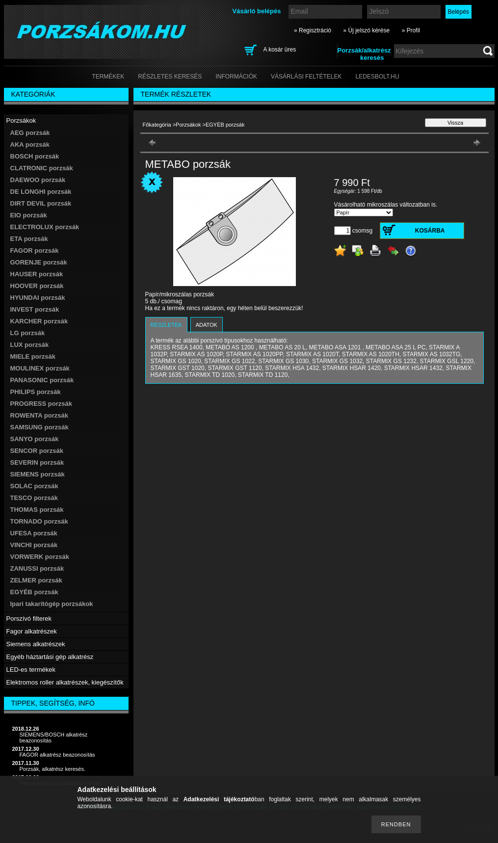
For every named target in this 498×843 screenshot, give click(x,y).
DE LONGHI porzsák (41, 191)
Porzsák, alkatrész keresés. (53, 769)
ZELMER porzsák (36, 580)
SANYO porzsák (34, 439)
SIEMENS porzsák (37, 474)
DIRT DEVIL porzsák (41, 203)
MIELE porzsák (32, 356)
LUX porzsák (29, 344)
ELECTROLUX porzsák (44, 227)
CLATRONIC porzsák (41, 168)
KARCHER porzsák (39, 321)
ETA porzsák (29, 238)
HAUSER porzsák (36, 274)
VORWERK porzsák (39, 556)
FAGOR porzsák (34, 250)
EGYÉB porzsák (34, 592)
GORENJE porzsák (38, 262)
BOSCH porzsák (34, 156)
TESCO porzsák (34, 497)
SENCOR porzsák (36, 450)
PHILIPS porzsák (35, 391)
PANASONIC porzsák (42, 380)
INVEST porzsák (34, 309)
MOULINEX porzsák (40, 368)
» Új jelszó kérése (366, 30)
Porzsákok (188, 125)
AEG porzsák (30, 132)
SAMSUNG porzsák (39, 427)
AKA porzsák (30, 144)
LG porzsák (27, 333)
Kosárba (430, 230)
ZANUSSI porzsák (37, 568)
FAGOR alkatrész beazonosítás (57, 755)
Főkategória (157, 125)
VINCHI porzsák (34, 545)
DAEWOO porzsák (38, 180)
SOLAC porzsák (34, 486)
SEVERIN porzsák (37, 462)
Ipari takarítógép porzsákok (51, 603)
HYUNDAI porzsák (37, 297)
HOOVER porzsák (37, 286)
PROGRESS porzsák (41, 403)
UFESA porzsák (33, 533)
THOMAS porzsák (37, 509)
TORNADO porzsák (39, 521)
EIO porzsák (28, 215)
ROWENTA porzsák (39, 415)
